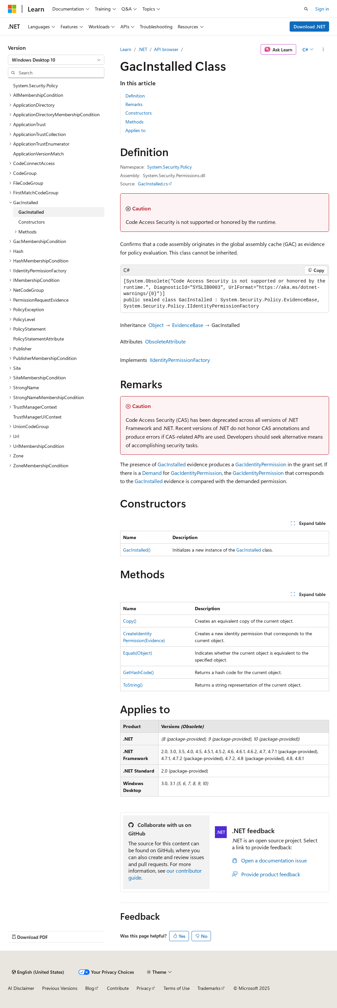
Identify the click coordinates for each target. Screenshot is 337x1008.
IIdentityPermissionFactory (180, 359)
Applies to (135, 130)
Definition (135, 96)
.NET (142, 49)
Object (156, 324)
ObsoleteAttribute (165, 341)
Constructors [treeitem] (31, 222)
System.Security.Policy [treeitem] (35, 85)
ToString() (133, 685)
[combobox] (56, 60)
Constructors (138, 113)
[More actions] (323, 49)
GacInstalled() (136, 550)
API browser (166, 49)
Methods (134, 122)
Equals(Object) (137, 653)
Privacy (144, 988)
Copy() (129, 621)
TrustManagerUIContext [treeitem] (37, 417)
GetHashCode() (138, 672)
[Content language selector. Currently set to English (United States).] (38, 972)
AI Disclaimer (21, 988)
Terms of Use (177, 988)
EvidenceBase (187, 324)
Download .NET (309, 26)
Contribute (118, 988)
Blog (89, 988)
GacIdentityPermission (260, 464)
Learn (125, 49)
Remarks (134, 104)
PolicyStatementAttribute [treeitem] (38, 339)
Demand (152, 472)
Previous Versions (59, 988)
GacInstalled (172, 464)
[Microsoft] (12, 9)
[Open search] (306, 9)
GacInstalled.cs (153, 183)
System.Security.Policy (169, 167)
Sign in (322, 9)
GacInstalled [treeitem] (31, 212)
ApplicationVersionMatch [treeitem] (38, 153)
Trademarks (208, 988)
